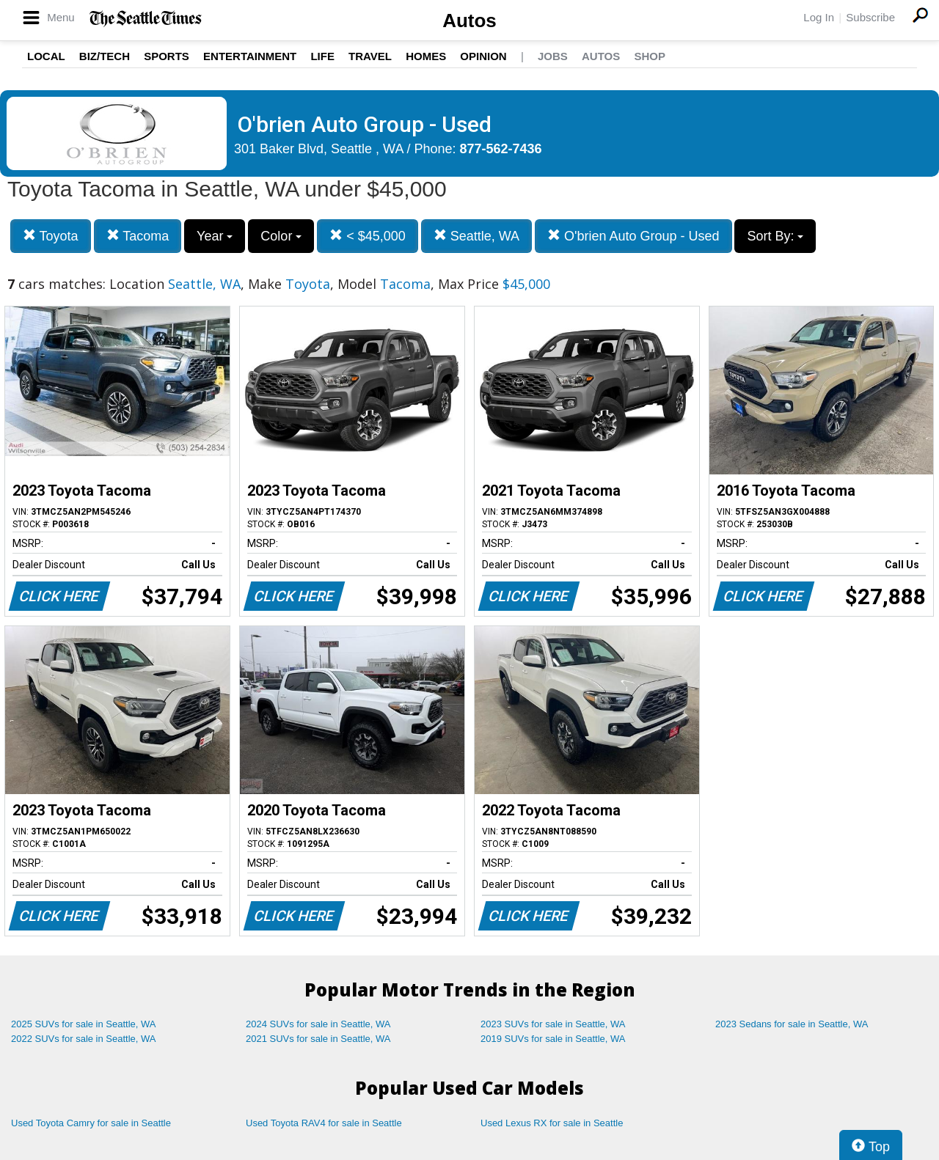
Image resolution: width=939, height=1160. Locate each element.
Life (322, 56)
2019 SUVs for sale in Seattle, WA (553, 1038)
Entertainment (249, 56)
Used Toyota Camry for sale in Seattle (91, 1122)
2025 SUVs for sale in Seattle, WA (83, 1023)
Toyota (50, 235)
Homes (426, 56)
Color (281, 236)
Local (46, 56)
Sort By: (775, 236)
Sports (166, 56)
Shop (649, 56)
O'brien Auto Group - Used (633, 235)
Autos (469, 21)
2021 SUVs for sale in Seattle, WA (318, 1038)
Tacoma (137, 235)
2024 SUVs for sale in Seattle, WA (318, 1023)
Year (215, 236)
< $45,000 (367, 235)
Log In (818, 17)
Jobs (553, 56)
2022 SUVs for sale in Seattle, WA (83, 1038)
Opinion (483, 56)
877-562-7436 (501, 149)
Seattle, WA (476, 235)
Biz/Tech (104, 56)
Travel (370, 56)
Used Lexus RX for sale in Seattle (552, 1122)
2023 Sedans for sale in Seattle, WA (791, 1023)
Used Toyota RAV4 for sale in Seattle (324, 1122)
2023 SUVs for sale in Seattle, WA (553, 1023)
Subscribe (870, 17)
